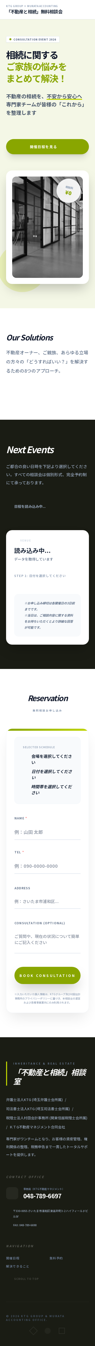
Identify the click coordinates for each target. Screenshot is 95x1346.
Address (22, 888)
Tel (19, 852)
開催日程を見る (47, 146)
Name (20, 818)
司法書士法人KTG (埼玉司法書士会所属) (38, 1108)
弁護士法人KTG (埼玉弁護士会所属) (34, 1099)
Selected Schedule (39, 747)
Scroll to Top (22, 1278)
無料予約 (56, 1258)
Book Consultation (47, 975)
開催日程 (13, 1258)
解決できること (17, 1266)
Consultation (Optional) (39, 923)
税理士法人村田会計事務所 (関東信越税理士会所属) (46, 1117)
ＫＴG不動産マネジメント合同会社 (37, 1126)
